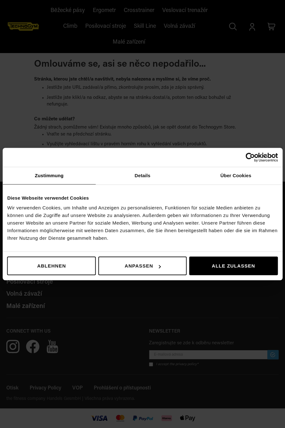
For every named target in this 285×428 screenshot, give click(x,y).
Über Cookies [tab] (235, 175)
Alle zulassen (233, 265)
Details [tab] (143, 175)
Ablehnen (51, 265)
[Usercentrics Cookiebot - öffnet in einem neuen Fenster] (250, 157)
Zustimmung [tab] (49, 175)
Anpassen (143, 265)
